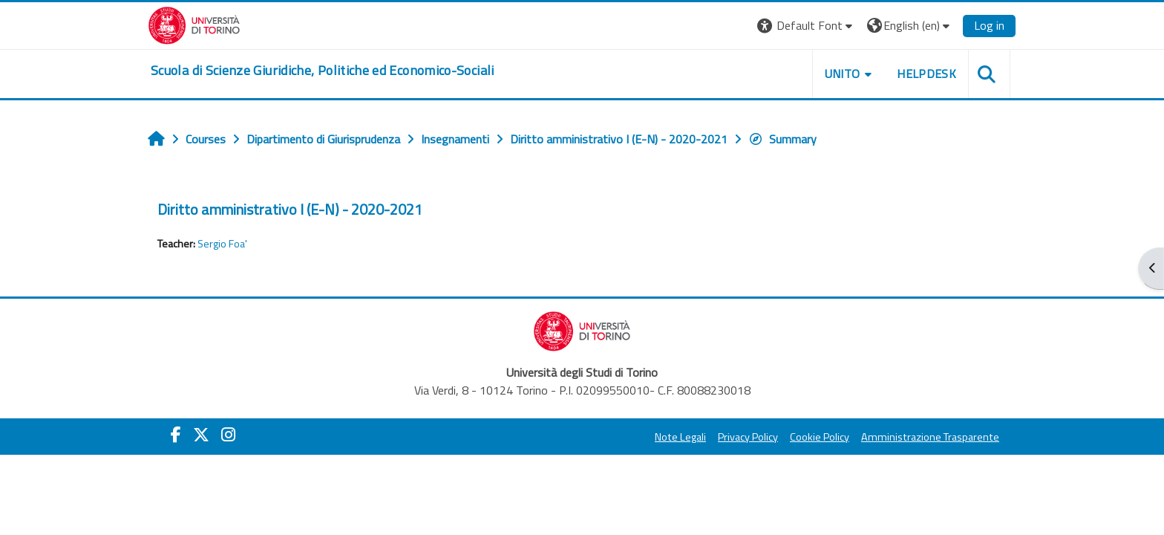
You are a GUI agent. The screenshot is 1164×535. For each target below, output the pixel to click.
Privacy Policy (748, 437)
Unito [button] (842, 73)
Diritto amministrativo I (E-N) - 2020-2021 (289, 209)
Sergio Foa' (222, 244)
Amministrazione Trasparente (930, 437)
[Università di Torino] (194, 24)
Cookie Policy (819, 437)
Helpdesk (926, 73)
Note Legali (680, 437)
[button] (806, 25)
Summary (782, 139)
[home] (322, 70)
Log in (989, 25)
